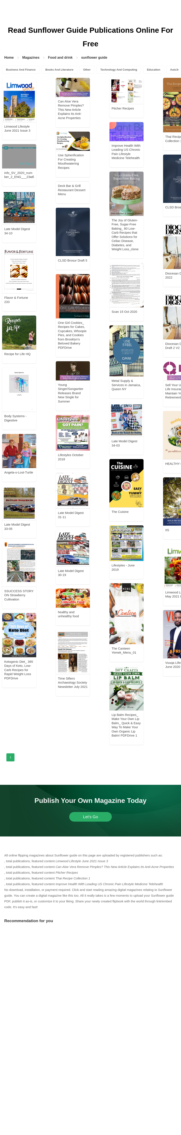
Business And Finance (21, 69)
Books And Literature (59, 69)
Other (87, 69)
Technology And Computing (118, 69)
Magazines (30, 57)
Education (153, 69)
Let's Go (90, 817)
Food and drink (60, 57)
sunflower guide (94, 57)
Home (9, 57)
